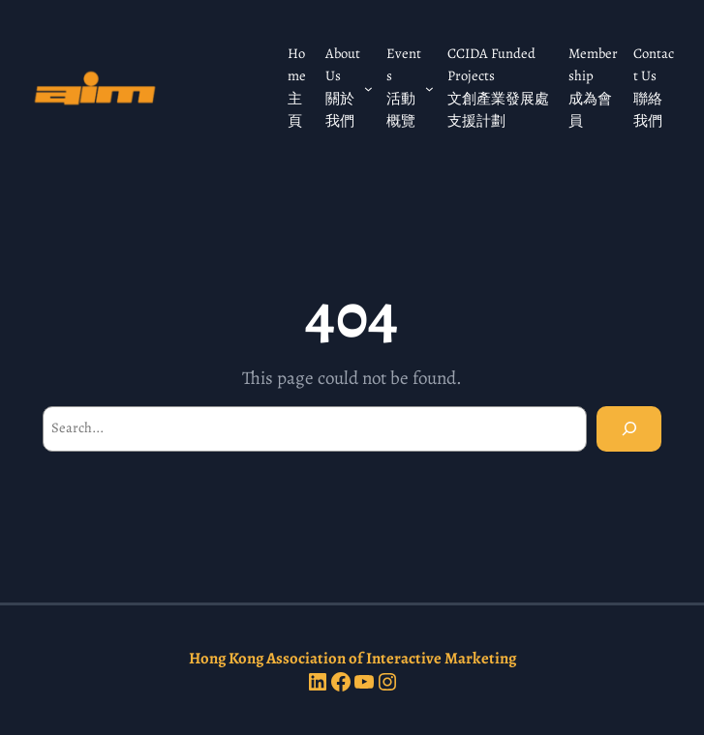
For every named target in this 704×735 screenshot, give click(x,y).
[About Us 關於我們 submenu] (368, 87)
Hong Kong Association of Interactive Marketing (352, 658)
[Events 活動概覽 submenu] (429, 87)
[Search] (629, 429)
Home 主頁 (297, 87)
